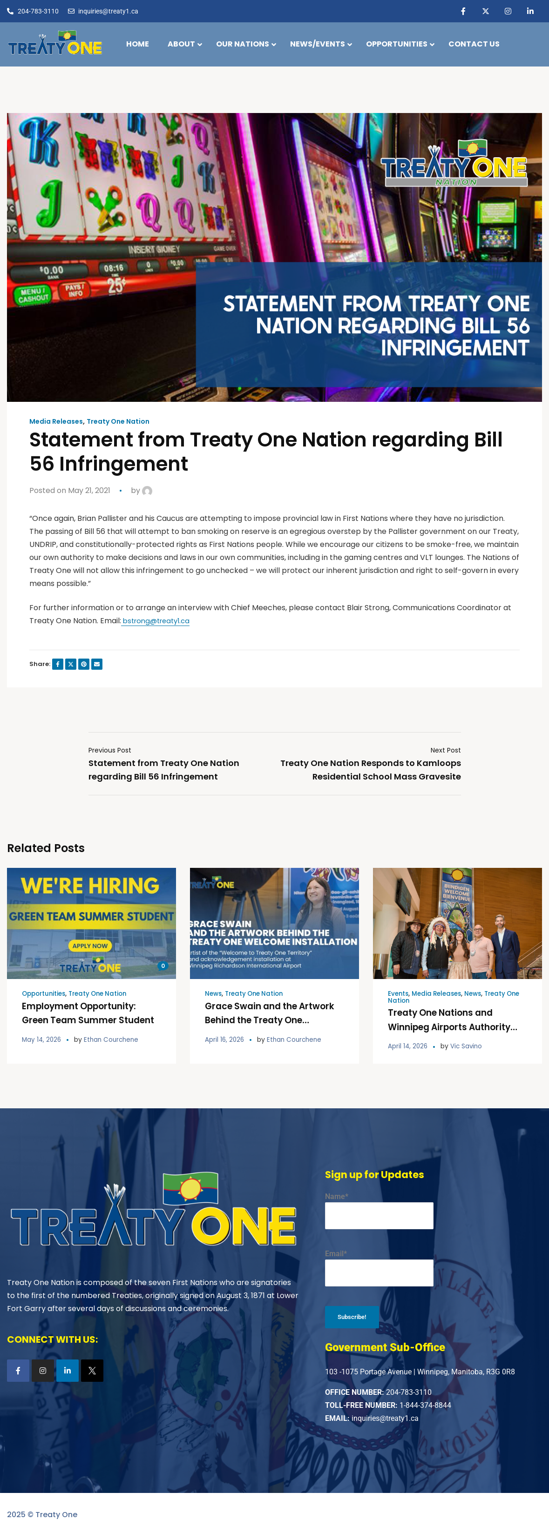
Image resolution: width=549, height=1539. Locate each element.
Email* (379, 1267)
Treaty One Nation (127, 421)
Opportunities (45, 994)
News (214, 994)
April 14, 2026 (408, 1045)
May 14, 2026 (42, 1039)
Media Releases (58, 421)
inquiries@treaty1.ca (385, 1420)
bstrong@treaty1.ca (158, 620)
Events (399, 994)
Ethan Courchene (114, 1039)
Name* (379, 1209)
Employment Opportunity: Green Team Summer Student (84, 1019)
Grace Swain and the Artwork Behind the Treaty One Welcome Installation (267, 1019)
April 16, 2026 (225, 1039)
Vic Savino (468, 1045)
